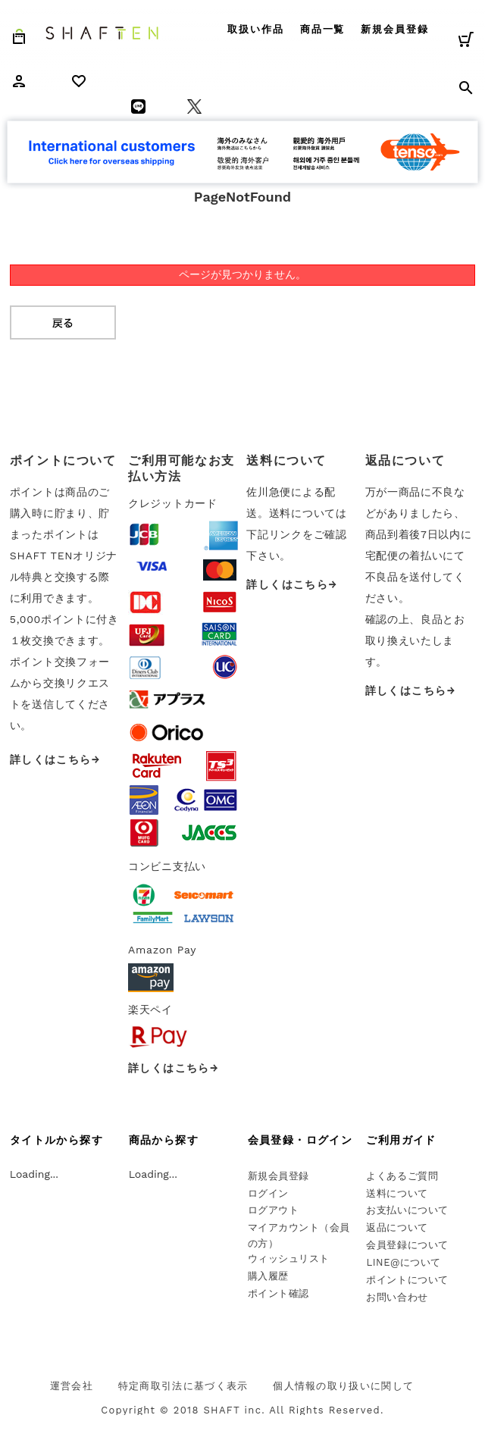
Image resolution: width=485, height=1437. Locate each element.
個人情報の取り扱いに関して (343, 1386)
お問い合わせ (396, 1297)
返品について (396, 1227)
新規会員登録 (395, 29)
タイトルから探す (56, 1140)
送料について (396, 1193)
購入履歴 (268, 1276)
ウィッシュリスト (289, 1258)
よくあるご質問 (402, 1176)
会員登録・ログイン (300, 1140)
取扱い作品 (255, 29)
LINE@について (403, 1262)
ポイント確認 (278, 1293)
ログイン (268, 1193)
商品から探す (164, 1140)
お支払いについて (407, 1210)
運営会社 (71, 1386)
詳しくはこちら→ (55, 759)
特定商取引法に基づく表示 (183, 1386)
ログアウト (273, 1210)
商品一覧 (323, 29)
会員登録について (407, 1245)
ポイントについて (407, 1279)
